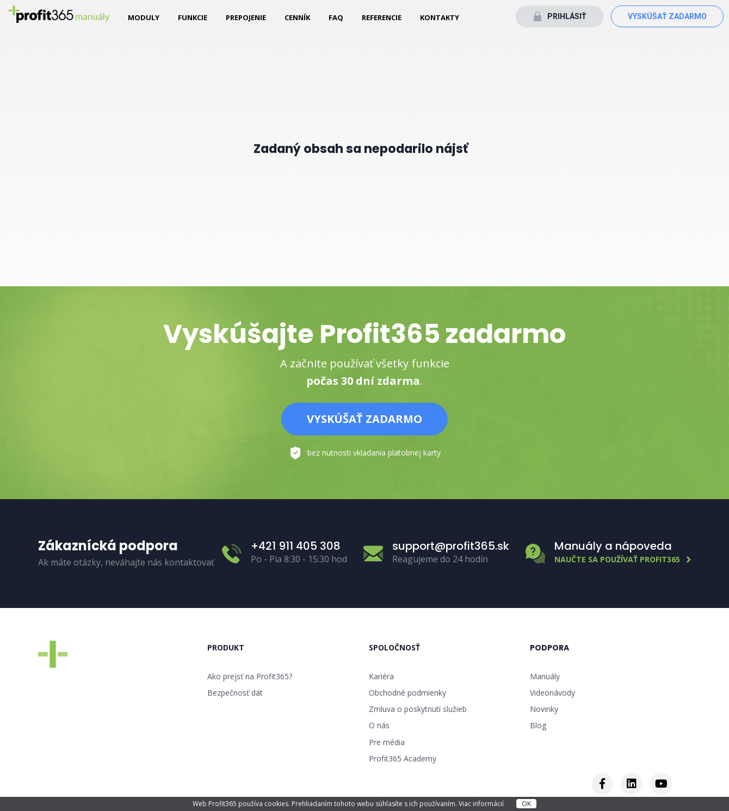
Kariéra (381, 676)
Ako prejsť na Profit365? (249, 676)
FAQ (336, 17)
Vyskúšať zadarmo (667, 16)
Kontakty (439, 17)
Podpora (549, 647)
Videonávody (552, 692)
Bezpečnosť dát (235, 692)
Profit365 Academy (402, 758)
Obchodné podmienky (407, 692)
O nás (379, 725)
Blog (538, 725)
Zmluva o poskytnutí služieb (418, 709)
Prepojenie (246, 17)
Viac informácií (482, 803)
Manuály (545, 676)
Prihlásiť (566, 16)
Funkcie (192, 17)
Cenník (297, 17)
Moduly (143, 17)
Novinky (544, 709)
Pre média (387, 742)
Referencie (381, 17)
